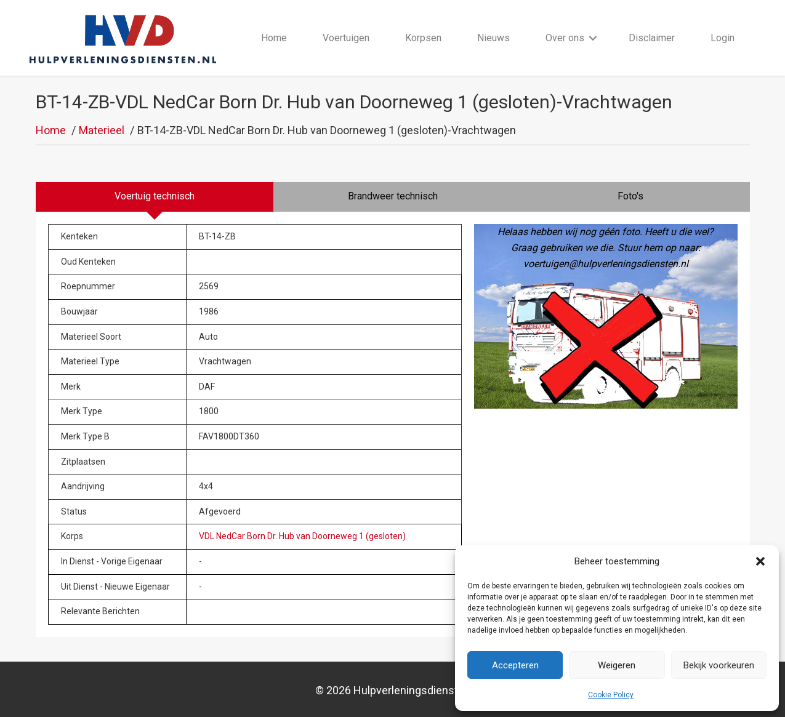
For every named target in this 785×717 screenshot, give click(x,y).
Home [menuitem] (275, 38)
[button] (760, 561)
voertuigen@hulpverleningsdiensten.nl (605, 264)
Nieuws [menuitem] (494, 38)
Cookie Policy (611, 695)
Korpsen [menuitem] (424, 38)
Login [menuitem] (723, 38)
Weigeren (616, 665)
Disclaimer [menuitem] (652, 38)
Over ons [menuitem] (565, 38)
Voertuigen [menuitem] (346, 38)
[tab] (155, 197)
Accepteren (515, 665)
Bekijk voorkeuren (718, 665)
